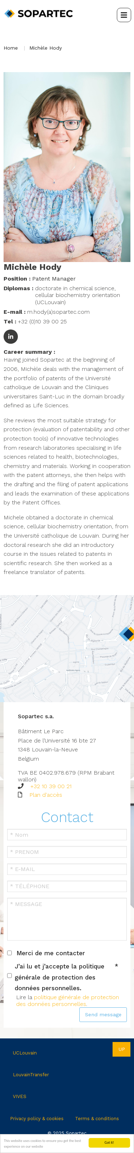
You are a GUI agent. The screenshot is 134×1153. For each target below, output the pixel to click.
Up (121, 1049)
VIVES (19, 1096)
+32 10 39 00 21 (50, 786)
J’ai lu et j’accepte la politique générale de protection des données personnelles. (59, 977)
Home (11, 48)
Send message (103, 1014)
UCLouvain (25, 1053)
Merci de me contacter (50, 953)
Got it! (109, 1142)
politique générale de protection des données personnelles (67, 1000)
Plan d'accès (45, 794)
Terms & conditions (97, 1118)
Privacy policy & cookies (37, 1118)
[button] (67, 166)
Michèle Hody (45, 48)
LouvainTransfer (31, 1074)
